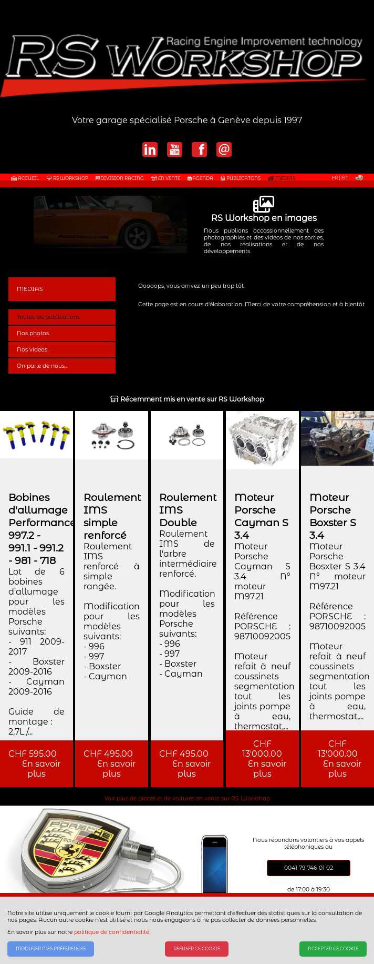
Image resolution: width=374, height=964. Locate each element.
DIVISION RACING (120, 178)
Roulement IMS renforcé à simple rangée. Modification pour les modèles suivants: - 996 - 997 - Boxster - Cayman (112, 611)
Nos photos (33, 333)
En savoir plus (36, 769)
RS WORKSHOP (67, 178)
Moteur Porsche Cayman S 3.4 (261, 516)
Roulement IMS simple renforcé (112, 516)
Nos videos (32, 349)
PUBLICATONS (241, 178)
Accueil (25, 178)
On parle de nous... (42, 366)
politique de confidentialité (111, 932)
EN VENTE (165, 178)
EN (344, 177)
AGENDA (200, 178)
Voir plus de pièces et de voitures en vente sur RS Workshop (187, 798)
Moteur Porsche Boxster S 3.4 (332, 516)
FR (335, 177)
